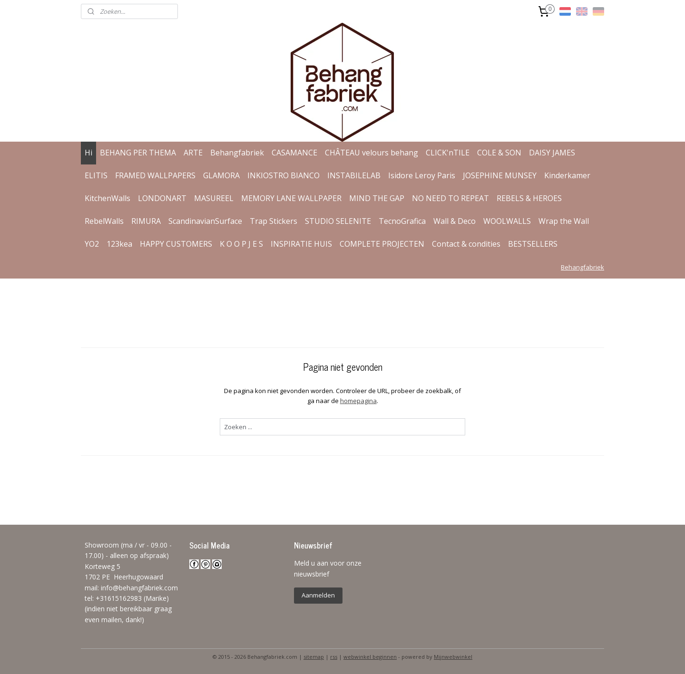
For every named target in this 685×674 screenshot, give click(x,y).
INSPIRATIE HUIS (301, 244)
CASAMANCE (294, 152)
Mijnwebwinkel (453, 656)
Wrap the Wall (563, 221)
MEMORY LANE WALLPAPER (291, 198)
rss (333, 656)
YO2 (92, 244)
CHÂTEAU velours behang (371, 152)
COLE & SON (499, 152)
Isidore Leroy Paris (421, 175)
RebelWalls (104, 221)
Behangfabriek (237, 152)
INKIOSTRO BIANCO (283, 175)
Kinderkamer (567, 175)
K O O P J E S (241, 244)
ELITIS (96, 175)
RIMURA (146, 221)
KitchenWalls (107, 198)
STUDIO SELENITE (338, 221)
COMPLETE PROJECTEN (382, 244)
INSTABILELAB (354, 175)
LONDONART (162, 198)
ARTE (193, 152)
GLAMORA (221, 175)
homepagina (358, 400)
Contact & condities (466, 244)
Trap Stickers (273, 221)
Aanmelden (318, 595)
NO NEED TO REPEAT (450, 198)
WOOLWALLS (507, 221)
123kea (119, 244)
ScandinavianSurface (205, 221)
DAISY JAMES (552, 152)
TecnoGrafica (402, 221)
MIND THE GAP (376, 198)
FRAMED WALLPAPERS (155, 175)
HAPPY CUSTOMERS (176, 244)
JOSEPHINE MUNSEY (500, 175)
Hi (88, 152)
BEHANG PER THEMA (138, 152)
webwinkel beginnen (370, 656)
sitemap (313, 656)
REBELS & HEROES (529, 198)
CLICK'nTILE (448, 152)
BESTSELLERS (533, 244)
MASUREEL (214, 198)
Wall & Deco (454, 221)
